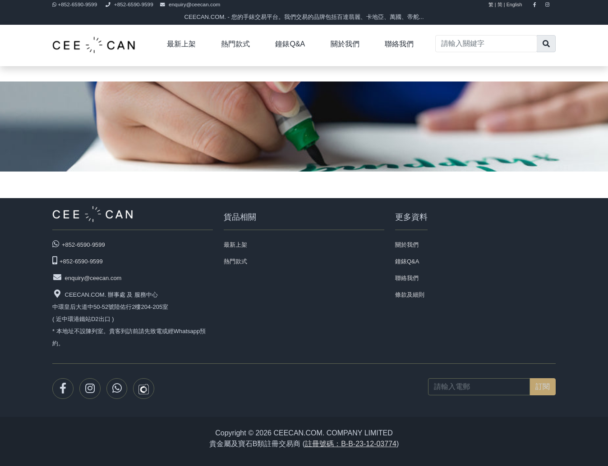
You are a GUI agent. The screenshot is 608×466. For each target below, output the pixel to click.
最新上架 (181, 44)
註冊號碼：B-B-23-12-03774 (350, 444)
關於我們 (345, 44)
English (518, 4)
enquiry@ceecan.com (190, 4)
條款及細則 (409, 294)
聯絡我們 (399, 44)
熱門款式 (235, 44)
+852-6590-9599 (75, 4)
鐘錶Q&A (290, 44)
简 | (501, 4)
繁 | (492, 4)
